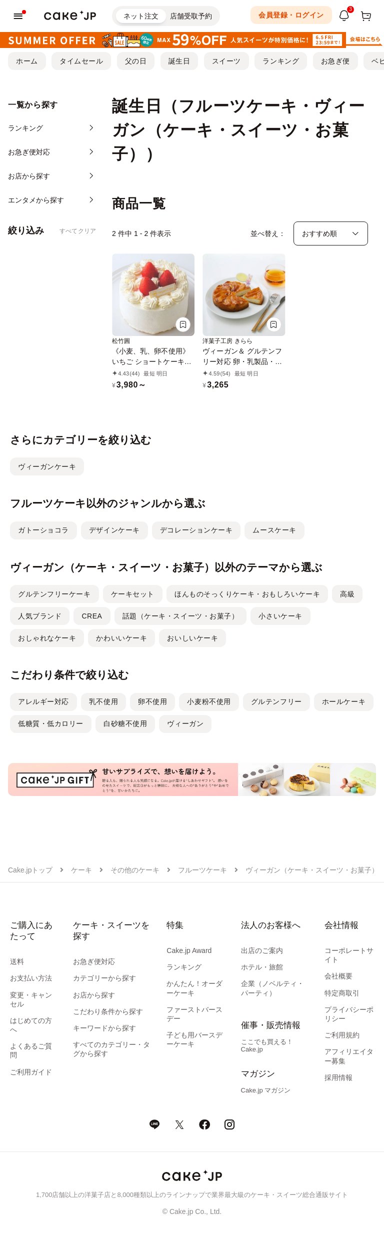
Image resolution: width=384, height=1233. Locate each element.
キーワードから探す (104, 1028)
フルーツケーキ (202, 870)
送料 (17, 962)
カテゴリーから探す (104, 978)
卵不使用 (152, 702)
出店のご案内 (262, 950)
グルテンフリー (276, 702)
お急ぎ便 (335, 61)
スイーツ (226, 61)
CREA (92, 616)
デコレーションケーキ (196, 530)
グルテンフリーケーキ (54, 594)
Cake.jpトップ (30, 870)
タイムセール (81, 61)
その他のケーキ (135, 870)
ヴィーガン (185, 724)
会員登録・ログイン (291, 15)
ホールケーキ (344, 702)
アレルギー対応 (43, 702)
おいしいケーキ (192, 638)
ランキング (280, 61)
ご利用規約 (342, 1035)
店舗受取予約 (191, 16)
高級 (347, 594)
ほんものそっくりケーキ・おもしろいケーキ (247, 594)
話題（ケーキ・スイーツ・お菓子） (180, 616)
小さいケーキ (280, 616)
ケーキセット (132, 594)
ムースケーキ (274, 530)
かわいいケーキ (121, 638)
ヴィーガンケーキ (47, 466)
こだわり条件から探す (108, 1012)
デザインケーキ (114, 530)
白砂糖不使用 (125, 724)
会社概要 (338, 976)
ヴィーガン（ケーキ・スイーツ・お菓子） (312, 870)
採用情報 (338, 1078)
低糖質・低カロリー (51, 724)
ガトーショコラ (43, 530)
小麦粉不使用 (208, 702)
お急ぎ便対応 (94, 962)
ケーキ (81, 870)
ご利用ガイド (31, 1072)
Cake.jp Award (189, 950)
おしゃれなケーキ (47, 638)
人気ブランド (40, 616)
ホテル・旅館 (262, 967)
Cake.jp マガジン (266, 1090)
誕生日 (179, 61)
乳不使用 (103, 702)
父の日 (136, 61)
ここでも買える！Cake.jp (267, 1045)
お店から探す (94, 995)
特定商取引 (342, 993)
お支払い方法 (31, 978)
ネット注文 (141, 16)
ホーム (27, 61)
